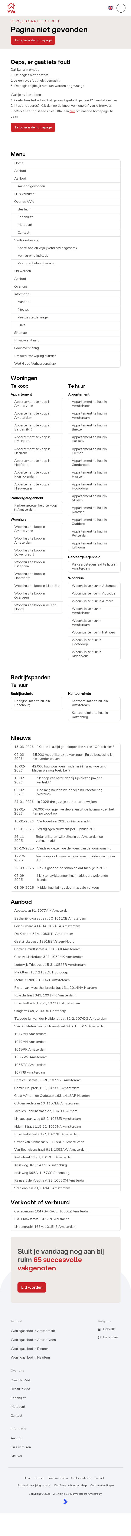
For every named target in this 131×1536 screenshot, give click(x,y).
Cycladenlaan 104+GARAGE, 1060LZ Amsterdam (52, 1211)
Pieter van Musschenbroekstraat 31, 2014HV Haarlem (55, 987)
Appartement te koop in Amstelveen (32, 403)
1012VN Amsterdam (30, 1034)
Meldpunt (25, 224)
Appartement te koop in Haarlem (32, 451)
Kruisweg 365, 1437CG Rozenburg (40, 1165)
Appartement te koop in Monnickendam (32, 474)
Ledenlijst (25, 217)
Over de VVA (24, 201)
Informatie (21, 294)
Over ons (21, 286)
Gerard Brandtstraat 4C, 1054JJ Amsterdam (47, 949)
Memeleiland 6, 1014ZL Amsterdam (42, 980)
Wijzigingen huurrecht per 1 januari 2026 (56, 829)
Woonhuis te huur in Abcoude (93, 593)
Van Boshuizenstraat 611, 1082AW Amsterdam (50, 1149)
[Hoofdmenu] (121, 8)
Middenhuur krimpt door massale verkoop (56, 887)
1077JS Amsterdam (29, 1072)
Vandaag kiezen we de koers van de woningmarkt (62, 848)
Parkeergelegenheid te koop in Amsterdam (35, 507)
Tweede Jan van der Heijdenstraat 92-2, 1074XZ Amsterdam (60, 1018)
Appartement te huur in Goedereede (89, 462)
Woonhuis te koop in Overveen (29, 595)
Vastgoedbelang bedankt (37, 263)
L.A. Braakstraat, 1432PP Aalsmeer (41, 1219)
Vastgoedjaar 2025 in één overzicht (52, 821)
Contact (23, 232)
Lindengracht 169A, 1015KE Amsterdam (45, 1226)
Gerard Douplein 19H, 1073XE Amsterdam (46, 1088)
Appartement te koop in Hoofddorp (32, 462)
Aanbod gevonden (31, 186)
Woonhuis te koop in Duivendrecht (29, 552)
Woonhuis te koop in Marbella (36, 585)
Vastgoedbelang (26, 240)
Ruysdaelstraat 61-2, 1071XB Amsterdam (46, 1134)
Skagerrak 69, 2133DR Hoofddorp (40, 1011)
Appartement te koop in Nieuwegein (32, 486)
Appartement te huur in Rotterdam (89, 533)
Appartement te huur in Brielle (89, 427)
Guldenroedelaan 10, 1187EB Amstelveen (46, 1103)
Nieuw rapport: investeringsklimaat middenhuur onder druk (64, 858)
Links (21, 325)
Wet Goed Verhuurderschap (35, 363)
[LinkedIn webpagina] (102, 1329)
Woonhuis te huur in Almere (92, 601)
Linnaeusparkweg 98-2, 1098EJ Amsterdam (47, 1118)
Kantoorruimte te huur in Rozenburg (90, 714)
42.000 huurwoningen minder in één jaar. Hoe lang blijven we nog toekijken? (60, 768)
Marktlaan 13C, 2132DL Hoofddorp (41, 972)
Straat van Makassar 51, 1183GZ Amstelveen (49, 1142)
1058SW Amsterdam (31, 1057)
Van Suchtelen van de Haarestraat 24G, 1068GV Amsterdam (60, 1026)
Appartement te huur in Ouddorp (89, 521)
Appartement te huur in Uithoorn (89, 545)
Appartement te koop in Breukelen (32, 439)
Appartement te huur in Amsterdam (89, 415)
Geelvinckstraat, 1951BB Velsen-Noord (44, 941)
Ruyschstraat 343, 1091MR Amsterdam (44, 995)
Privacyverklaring (26, 340)
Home (18, 163)
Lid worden (22, 271)
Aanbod (20, 170)
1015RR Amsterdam (30, 1049)
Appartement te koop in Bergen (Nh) (32, 427)
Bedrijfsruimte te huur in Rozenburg (32, 703)
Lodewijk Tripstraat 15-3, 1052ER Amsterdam (50, 964)
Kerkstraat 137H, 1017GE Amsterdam (43, 1157)
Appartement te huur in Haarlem (89, 474)
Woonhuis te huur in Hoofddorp (86, 642)
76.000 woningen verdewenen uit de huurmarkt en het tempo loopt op (64, 811)
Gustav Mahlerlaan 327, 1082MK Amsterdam (48, 956)
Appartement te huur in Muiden (89, 498)
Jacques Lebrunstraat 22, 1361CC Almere (46, 1111)
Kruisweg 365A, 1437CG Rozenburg (41, 1172)
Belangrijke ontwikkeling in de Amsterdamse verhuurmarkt (58, 838)
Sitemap (20, 332)
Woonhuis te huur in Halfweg (93, 632)
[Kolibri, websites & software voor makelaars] (65, 1501)
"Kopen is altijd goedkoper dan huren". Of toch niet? (64, 746)
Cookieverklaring (26, 348)
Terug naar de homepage (33, 40)
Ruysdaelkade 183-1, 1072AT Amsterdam (47, 1003)
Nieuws (23, 309)
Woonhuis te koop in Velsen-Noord (36, 607)
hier (72, 111)
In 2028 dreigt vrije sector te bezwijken (55, 801)
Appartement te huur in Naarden (89, 509)
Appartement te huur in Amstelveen (89, 403)
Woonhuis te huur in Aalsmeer (94, 585)
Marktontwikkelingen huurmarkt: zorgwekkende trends (61, 877)
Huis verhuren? (25, 194)
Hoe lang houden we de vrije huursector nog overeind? (58, 792)
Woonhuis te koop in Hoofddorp (29, 576)
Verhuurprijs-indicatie (33, 255)
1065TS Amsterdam (30, 1064)
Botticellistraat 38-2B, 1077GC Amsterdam (48, 1080)
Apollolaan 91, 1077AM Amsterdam (42, 910)
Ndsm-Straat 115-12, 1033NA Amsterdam (47, 1126)
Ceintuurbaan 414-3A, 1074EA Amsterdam (47, 926)
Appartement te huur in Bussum (89, 439)
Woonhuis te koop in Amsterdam (29, 540)
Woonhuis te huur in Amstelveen (86, 610)
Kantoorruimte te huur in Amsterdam (90, 703)
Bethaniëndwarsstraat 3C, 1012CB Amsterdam (50, 918)
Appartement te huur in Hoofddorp (89, 486)
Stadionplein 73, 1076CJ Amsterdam (42, 1188)
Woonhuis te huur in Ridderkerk (86, 654)
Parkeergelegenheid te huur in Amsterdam (94, 566)
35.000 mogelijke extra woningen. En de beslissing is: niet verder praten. (63, 756)
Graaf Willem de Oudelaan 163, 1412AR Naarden (52, 1095)
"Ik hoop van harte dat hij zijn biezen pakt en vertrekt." (58, 780)
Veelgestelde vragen (33, 317)
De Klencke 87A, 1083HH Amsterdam (43, 933)
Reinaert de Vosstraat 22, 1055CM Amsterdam (50, 1180)
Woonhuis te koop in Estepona (29, 564)
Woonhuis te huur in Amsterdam (86, 622)
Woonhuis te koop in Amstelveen (29, 528)
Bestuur (24, 209)
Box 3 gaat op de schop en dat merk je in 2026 (61, 868)
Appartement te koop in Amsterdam (32, 415)
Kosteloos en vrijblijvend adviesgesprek (47, 248)
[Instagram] (102, 1337)
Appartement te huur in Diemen (89, 451)
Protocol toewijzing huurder (35, 356)
